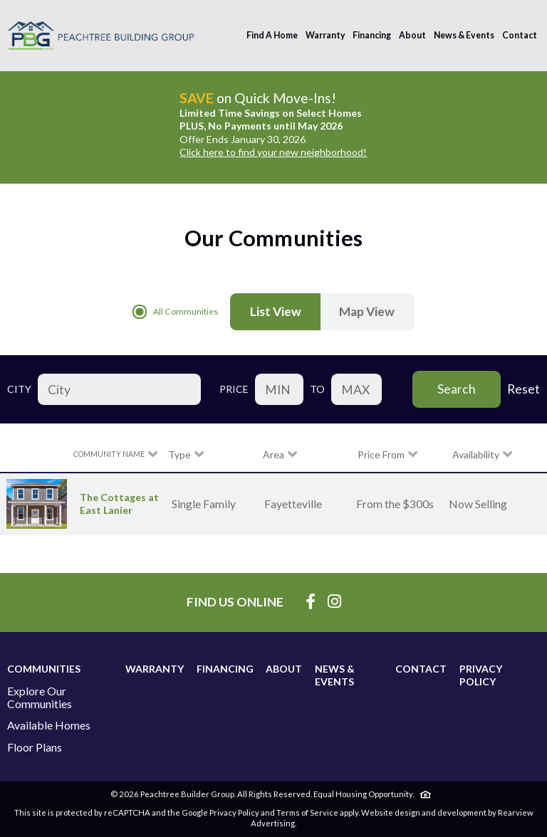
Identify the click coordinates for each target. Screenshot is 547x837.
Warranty (325, 35)
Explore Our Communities (39, 697)
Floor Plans (34, 747)
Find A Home (272, 35)
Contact (519, 35)
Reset (523, 389)
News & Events (464, 35)
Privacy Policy (480, 675)
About (412, 35)
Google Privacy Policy (220, 812)
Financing (372, 35)
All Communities (175, 312)
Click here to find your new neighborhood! (273, 152)
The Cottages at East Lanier (119, 503)
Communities (43, 669)
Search (456, 388)
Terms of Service (307, 812)
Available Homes (48, 725)
